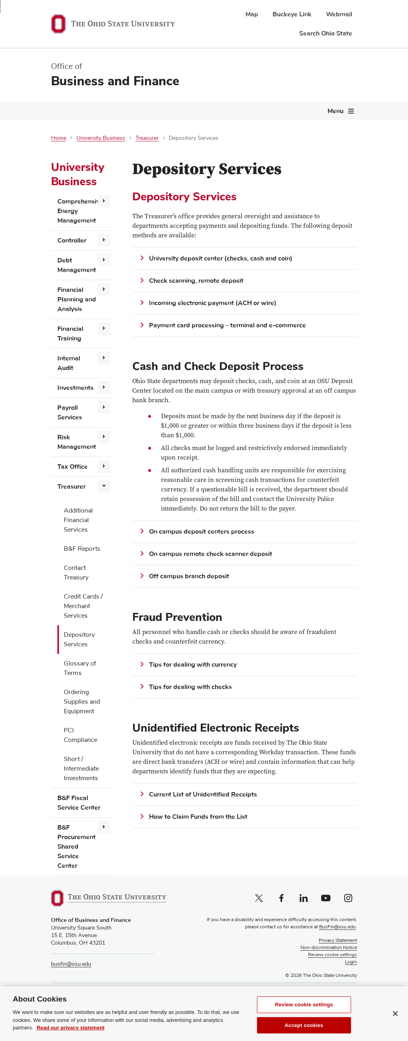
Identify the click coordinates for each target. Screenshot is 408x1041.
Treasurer (147, 138)
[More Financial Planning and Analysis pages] (104, 289)
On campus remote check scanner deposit (210, 554)
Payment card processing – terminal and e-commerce (227, 325)
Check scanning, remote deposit (196, 280)
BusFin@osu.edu (337, 927)
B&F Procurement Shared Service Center (76, 846)
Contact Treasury (76, 573)
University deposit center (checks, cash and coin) (220, 258)
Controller (71, 240)
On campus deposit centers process (201, 531)
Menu (335, 111)
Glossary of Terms (80, 668)
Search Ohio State (325, 33)
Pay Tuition (321, 993)
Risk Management (76, 442)
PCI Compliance (80, 735)
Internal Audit (68, 363)
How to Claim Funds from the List (198, 816)
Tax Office (72, 466)
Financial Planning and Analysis (76, 299)
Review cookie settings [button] (332, 955)
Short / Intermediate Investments (81, 768)
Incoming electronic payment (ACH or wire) (213, 303)
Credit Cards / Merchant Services (83, 606)
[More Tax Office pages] (104, 466)
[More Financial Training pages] (104, 328)
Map (251, 14)
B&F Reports (82, 549)
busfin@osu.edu (71, 964)
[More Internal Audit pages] (104, 358)
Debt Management (76, 265)
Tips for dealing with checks (190, 687)
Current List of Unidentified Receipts (203, 794)
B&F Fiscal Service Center (78, 803)
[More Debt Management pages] (104, 260)
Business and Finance (115, 81)
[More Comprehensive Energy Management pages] (104, 201)
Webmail (339, 14)
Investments (75, 388)
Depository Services (79, 640)
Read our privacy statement (71, 1036)
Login (351, 962)
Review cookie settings (304, 1013)
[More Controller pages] (104, 240)
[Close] (395, 1022)
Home (58, 138)
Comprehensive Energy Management (80, 211)
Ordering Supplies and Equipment (82, 701)
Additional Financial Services (78, 520)
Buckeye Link (292, 14)
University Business (100, 138)
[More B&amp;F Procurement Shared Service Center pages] (104, 827)
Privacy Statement (338, 940)
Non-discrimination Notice (328, 947)
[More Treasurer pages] (104, 486)
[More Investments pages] (104, 387)
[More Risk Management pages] (104, 436)
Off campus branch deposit (189, 576)
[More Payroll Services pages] (104, 407)
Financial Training (70, 334)
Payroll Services (69, 412)
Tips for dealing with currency (193, 664)
